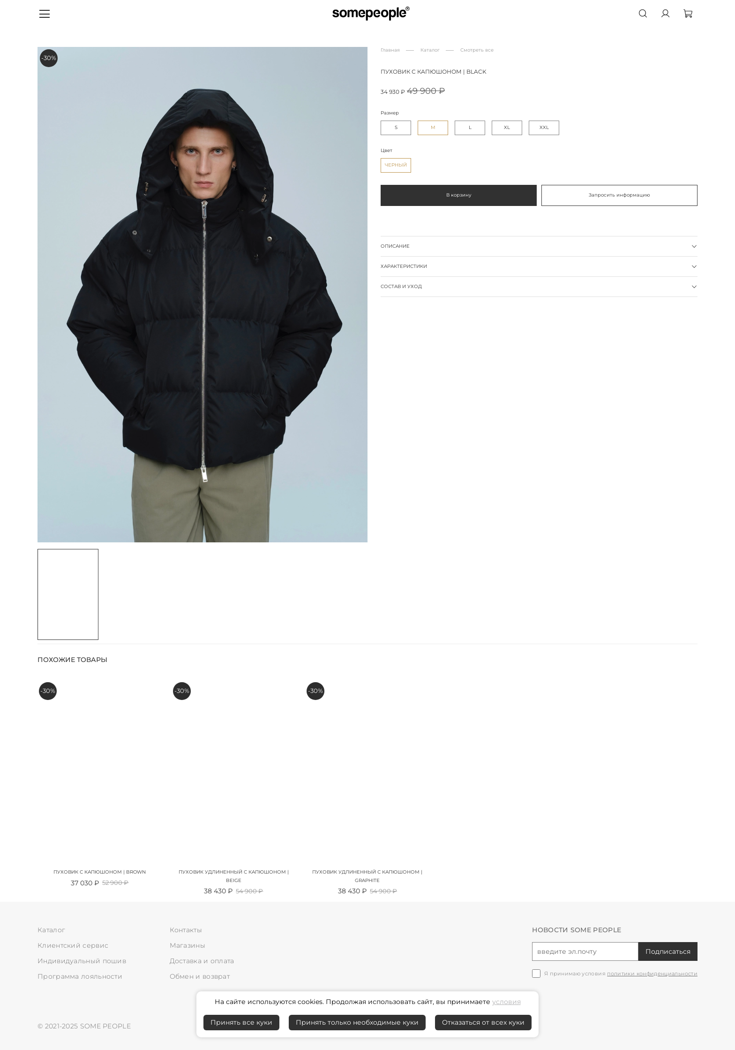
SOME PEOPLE (105, 1026)
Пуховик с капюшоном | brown (99, 872)
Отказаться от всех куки (483, 1022)
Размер (390, 113)
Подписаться (667, 951)
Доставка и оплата (202, 961)
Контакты (186, 930)
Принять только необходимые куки (357, 1022)
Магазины (187, 945)
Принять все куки (241, 1022)
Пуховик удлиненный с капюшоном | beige (234, 876)
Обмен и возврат (200, 976)
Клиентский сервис (73, 945)
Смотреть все (477, 50)
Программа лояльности (80, 976)
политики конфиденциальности (652, 973)
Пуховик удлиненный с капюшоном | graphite (367, 876)
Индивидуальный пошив (82, 961)
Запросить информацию (619, 195)
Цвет (386, 150)
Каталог (430, 50)
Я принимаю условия (621, 974)
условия (506, 1001)
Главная (390, 50)
